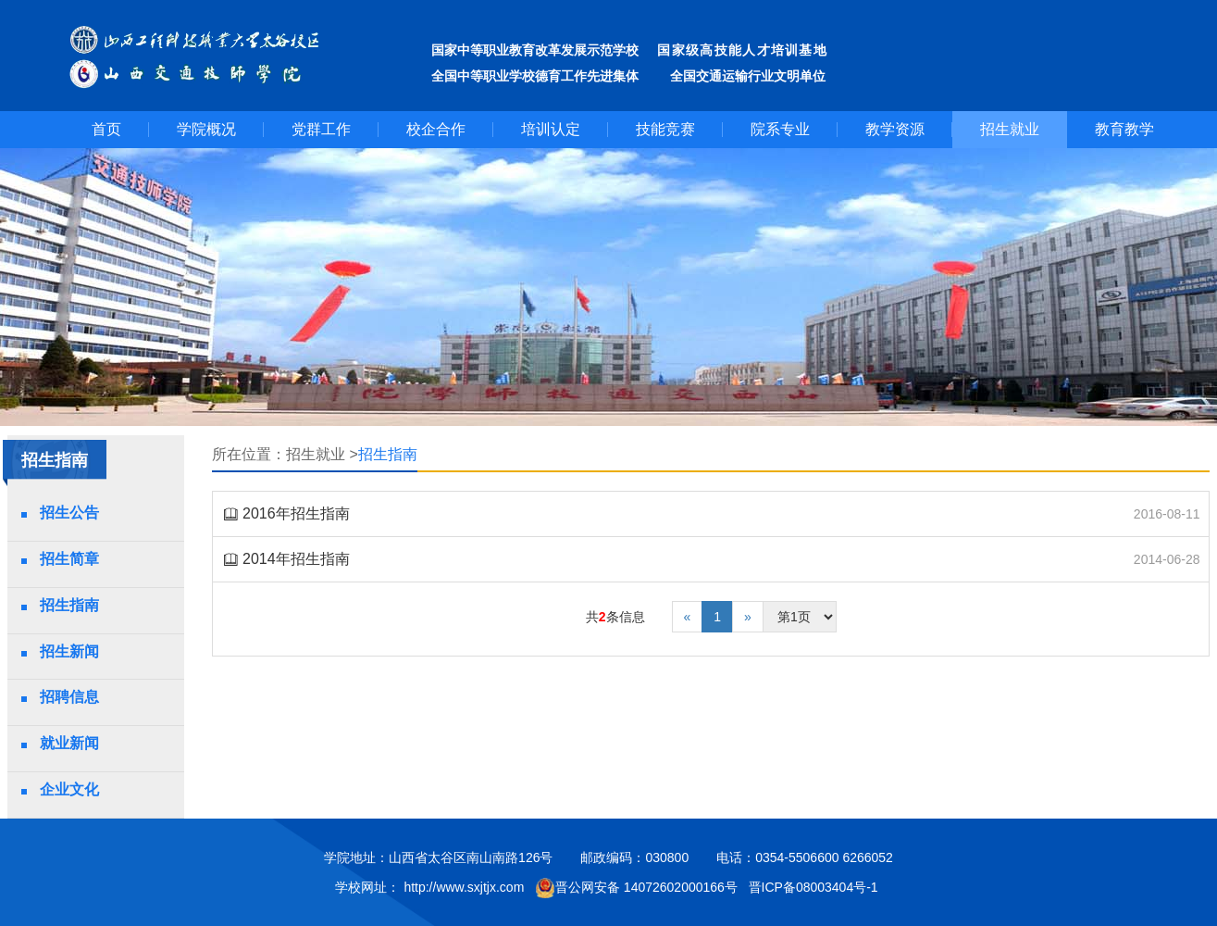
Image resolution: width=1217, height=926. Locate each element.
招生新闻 (69, 651)
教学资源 (895, 129)
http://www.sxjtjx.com (464, 887)
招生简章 (69, 559)
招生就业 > (322, 454)
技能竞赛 (665, 129)
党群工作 (321, 129)
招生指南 (69, 605)
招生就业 (1009, 129)
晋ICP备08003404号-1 (815, 887)
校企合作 (436, 129)
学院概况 (206, 129)
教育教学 (1124, 129)
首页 (106, 129)
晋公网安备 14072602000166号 (636, 888)
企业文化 (69, 789)
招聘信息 (69, 697)
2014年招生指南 (296, 559)
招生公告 (69, 512)
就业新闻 (69, 743)
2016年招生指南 (296, 513)
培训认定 (550, 129)
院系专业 (780, 129)
